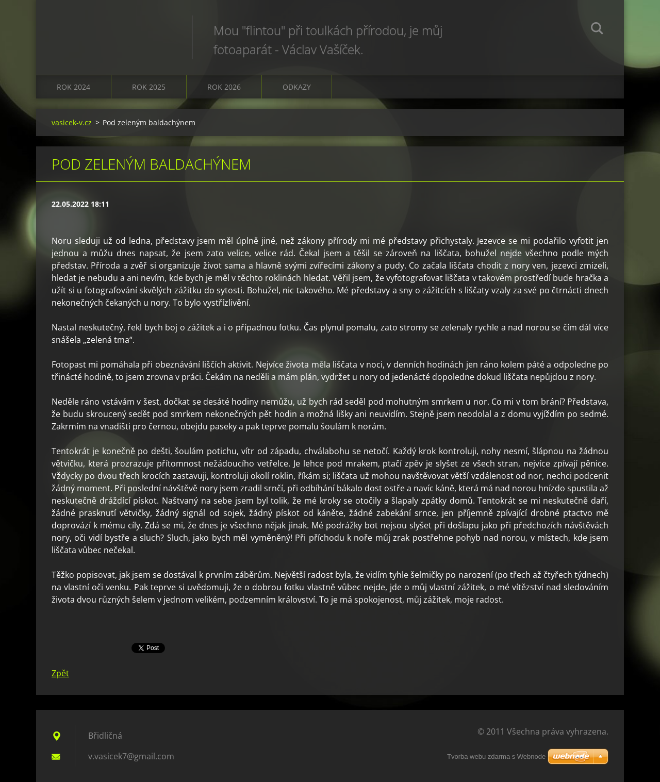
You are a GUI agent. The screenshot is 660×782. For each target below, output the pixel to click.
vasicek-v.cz (72, 122)
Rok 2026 (224, 87)
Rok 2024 (73, 87)
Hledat (597, 30)
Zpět (60, 673)
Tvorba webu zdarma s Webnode (496, 756)
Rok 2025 (149, 87)
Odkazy (297, 87)
